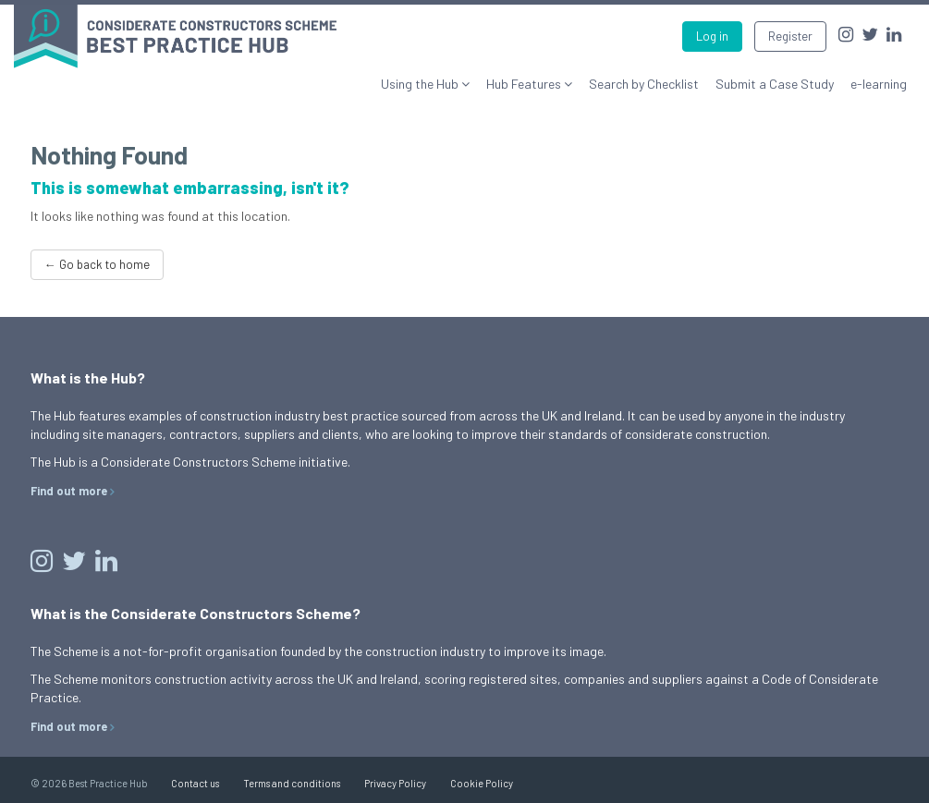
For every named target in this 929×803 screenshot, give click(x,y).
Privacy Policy (395, 783)
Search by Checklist (644, 83)
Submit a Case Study (774, 83)
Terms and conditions (291, 783)
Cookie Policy (481, 783)
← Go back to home (97, 264)
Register (790, 36)
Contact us (195, 783)
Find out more (69, 490)
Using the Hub (421, 83)
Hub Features (525, 83)
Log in (712, 36)
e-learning (878, 83)
